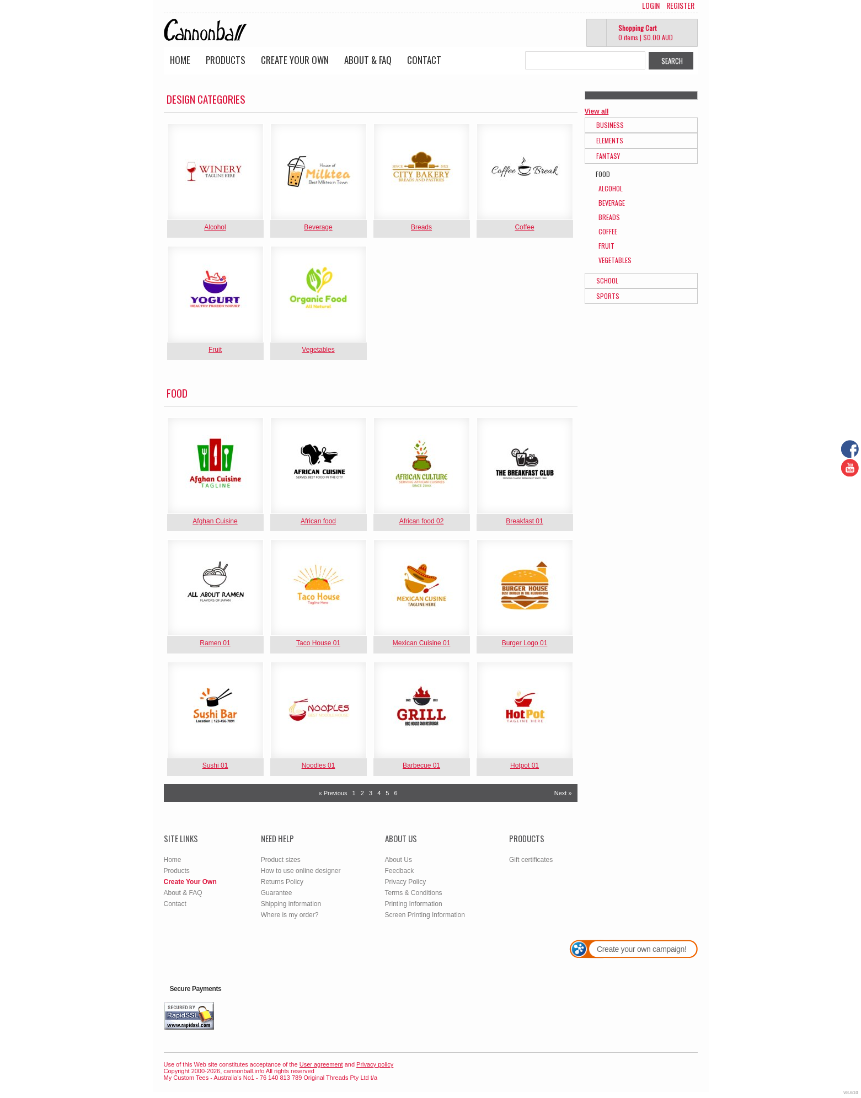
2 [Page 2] (362, 793)
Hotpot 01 (524, 765)
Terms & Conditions (413, 893)
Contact (424, 60)
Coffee (524, 227)
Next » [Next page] (563, 793)
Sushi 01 (215, 765)
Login (651, 5)
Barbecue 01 (421, 765)
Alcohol (215, 227)
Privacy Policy (405, 882)
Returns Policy (282, 882)
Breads (421, 227)
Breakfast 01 (524, 521)
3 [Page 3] (370, 793)
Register (680, 5)
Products (225, 60)
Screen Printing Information (425, 915)
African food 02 (421, 521)
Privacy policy (374, 1064)
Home (180, 60)
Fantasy (608, 155)
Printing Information (413, 904)
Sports (607, 296)
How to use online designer (301, 871)
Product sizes (281, 860)
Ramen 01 (215, 643)
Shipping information (291, 904)
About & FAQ (368, 60)
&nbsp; (215, 172)
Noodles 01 (318, 765)
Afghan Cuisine (214, 521)
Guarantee (276, 893)
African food (318, 521)
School (607, 280)
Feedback (399, 871)
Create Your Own (295, 60)
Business (610, 125)
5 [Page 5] (387, 793)
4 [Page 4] (379, 793)
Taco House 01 (318, 643)
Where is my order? (290, 915)
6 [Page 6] (396, 793)
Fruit (215, 349)
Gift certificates (531, 860)
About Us (398, 860)
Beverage (318, 227)
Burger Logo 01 (525, 643)
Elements (609, 140)
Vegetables (318, 349)
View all (597, 111)
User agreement (321, 1064)
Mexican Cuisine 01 (422, 643)
